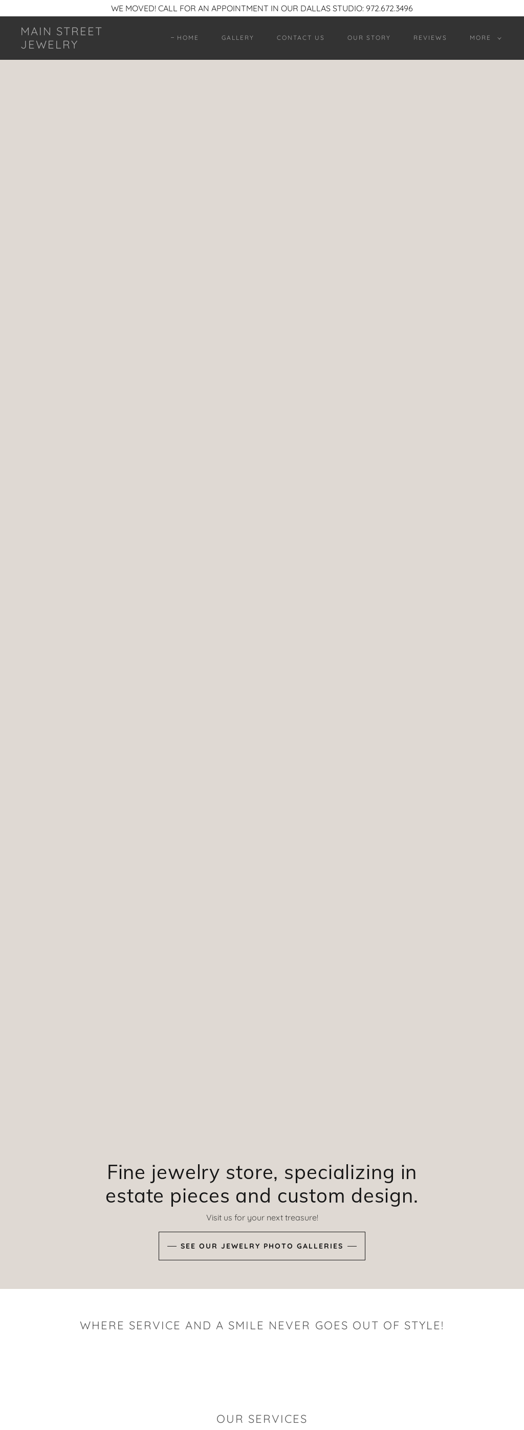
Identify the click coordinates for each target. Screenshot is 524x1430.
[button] (484, 38)
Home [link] (188, 37)
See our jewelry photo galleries (262, 1246)
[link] (84, 45)
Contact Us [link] (301, 37)
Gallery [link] (238, 37)
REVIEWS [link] (430, 37)
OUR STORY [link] (369, 37)
